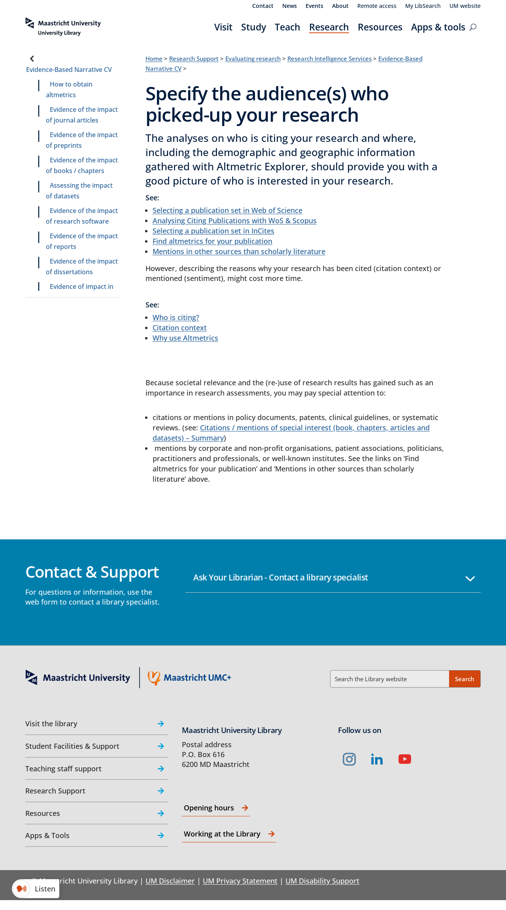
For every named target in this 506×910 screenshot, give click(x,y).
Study (253, 27)
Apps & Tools (47, 835)
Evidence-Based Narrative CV (69, 69)
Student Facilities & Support (72, 746)
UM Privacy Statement (240, 881)
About (340, 6)
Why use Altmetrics (185, 338)
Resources (380, 27)
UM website (465, 6)
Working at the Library (222, 833)
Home (153, 58)
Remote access (376, 6)
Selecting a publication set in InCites (213, 231)
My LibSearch (423, 6)
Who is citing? (176, 317)
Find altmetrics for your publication (212, 241)
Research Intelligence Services (329, 58)
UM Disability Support (322, 881)
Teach (287, 27)
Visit (223, 27)
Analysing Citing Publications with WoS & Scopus (235, 220)
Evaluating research (253, 58)
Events (314, 6)
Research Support (194, 58)
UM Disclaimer (170, 881)
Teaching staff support (63, 768)
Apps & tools (438, 27)
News (289, 6)
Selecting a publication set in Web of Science (227, 210)
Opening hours (209, 807)
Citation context (180, 327)
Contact (263, 6)
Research (329, 27)
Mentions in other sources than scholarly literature (239, 251)
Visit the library (51, 723)
